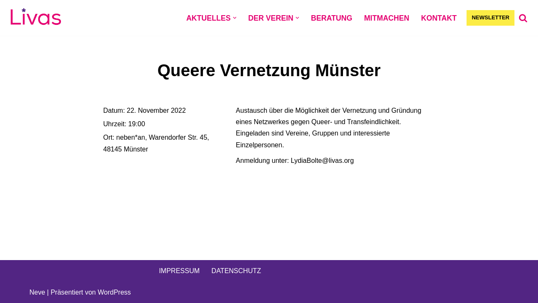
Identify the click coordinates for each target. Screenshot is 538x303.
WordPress (114, 292)
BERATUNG (331, 18)
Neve (37, 292)
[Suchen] (523, 17)
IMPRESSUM (179, 270)
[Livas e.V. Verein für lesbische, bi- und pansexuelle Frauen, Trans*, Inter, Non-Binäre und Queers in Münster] (36, 18)
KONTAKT (439, 18)
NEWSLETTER (490, 17)
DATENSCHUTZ (236, 270)
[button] (235, 18)
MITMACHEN (386, 18)
